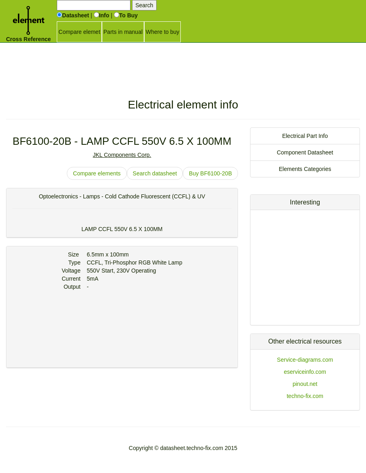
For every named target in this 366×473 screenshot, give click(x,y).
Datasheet (73, 15)
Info (102, 15)
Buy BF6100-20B (210, 173)
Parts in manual (123, 32)
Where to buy (162, 32)
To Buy (126, 15)
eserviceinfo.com (305, 372)
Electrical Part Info (305, 136)
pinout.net (305, 384)
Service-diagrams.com (305, 359)
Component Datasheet (305, 152)
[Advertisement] (183, 62)
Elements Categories (305, 169)
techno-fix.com (305, 396)
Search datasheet (155, 173)
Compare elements (96, 173)
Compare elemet (79, 32)
